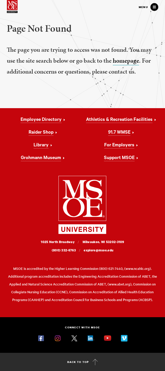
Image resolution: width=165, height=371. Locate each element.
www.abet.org (119, 284)
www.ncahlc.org (138, 268)
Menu (143, 7)
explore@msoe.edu (98, 250)
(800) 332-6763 (64, 250)
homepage (126, 60)
